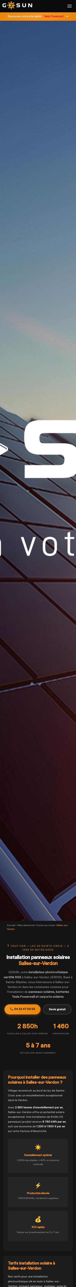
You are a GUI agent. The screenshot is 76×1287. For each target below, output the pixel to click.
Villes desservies (26, 925)
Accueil (11, 925)
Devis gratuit (57, 1009)
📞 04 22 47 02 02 (22, 1009)
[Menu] (70, 6)
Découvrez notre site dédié (38, 16)
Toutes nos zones (45, 925)
